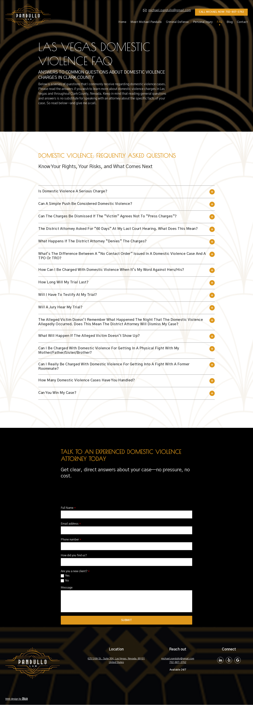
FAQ (219, 22)
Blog (230, 22)
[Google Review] (237, 660)
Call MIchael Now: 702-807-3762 (221, 12)
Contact (242, 22)
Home (122, 22)
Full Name (68, 611)
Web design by (16, 699)
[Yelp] (229, 660)
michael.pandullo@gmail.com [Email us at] (167, 10)
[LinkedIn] (220, 660)
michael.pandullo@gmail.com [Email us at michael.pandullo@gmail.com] (177, 659)
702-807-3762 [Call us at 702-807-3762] (177, 662)
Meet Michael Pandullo (146, 22)
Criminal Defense (177, 22)
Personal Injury (203, 22)
